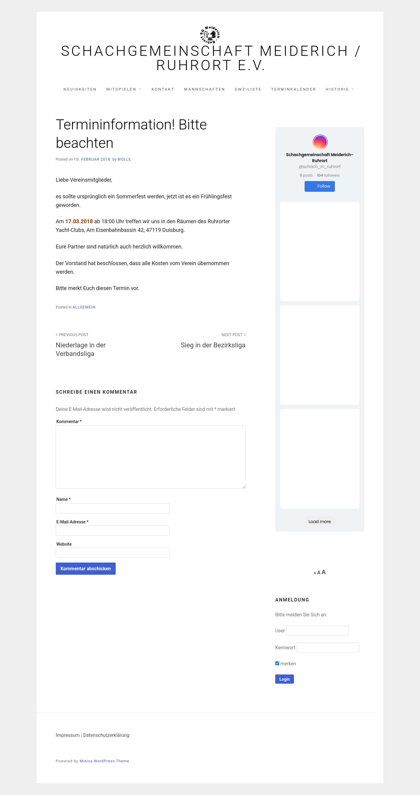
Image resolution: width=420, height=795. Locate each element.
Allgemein (84, 307)
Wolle (124, 159)
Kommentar (69, 421)
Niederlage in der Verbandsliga (100, 344)
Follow (319, 186)
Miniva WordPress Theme (104, 761)
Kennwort (285, 647)
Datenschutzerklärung (106, 735)
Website (64, 544)
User (280, 631)
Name (63, 499)
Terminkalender (293, 89)
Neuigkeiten (80, 89)
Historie (337, 89)
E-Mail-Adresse (72, 522)
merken (285, 663)
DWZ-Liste (248, 89)
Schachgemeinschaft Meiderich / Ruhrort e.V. (211, 58)
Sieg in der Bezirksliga (201, 340)
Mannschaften (204, 89)
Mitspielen (121, 89)
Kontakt (163, 89)
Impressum (68, 735)
